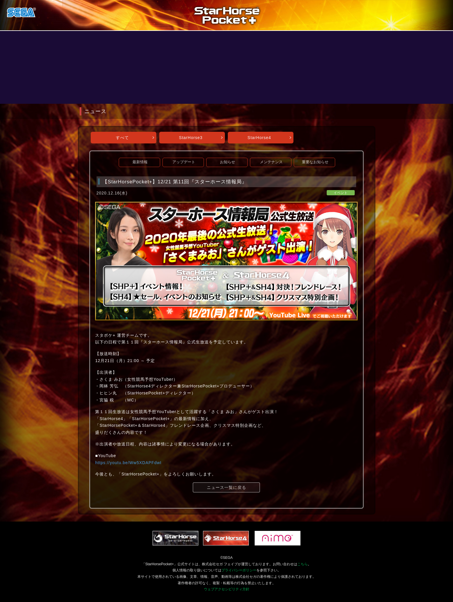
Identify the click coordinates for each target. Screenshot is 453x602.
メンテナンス (271, 162)
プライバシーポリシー (238, 570)
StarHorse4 (259, 137)
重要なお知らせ (315, 162)
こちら (302, 564)
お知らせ (227, 162)
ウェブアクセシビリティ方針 (226, 589)
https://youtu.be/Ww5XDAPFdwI (128, 462)
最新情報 (140, 162)
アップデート (183, 162)
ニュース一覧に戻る (226, 487)
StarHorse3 (191, 137)
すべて (122, 137)
